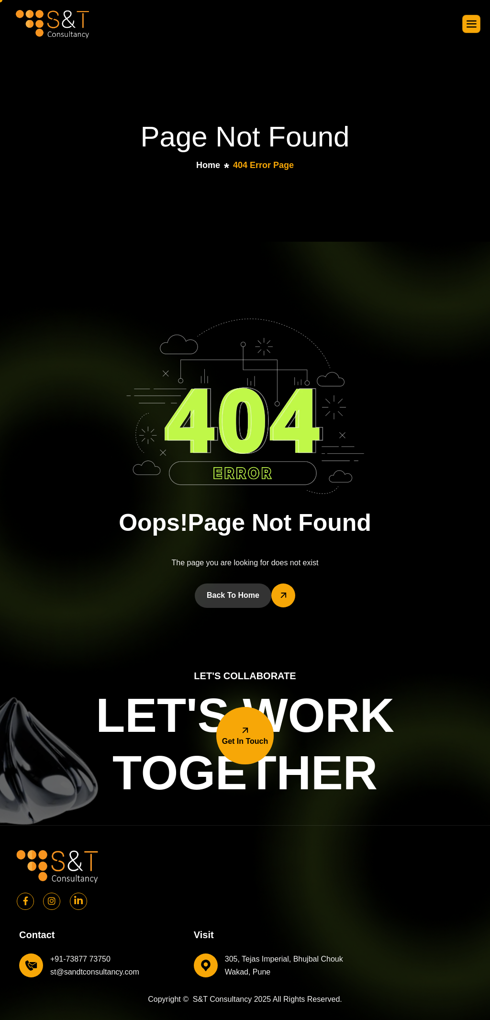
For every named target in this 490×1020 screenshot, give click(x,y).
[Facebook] (25, 901)
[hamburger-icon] (471, 24)
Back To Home (233, 595)
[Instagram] (51, 901)
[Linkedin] (78, 901)
